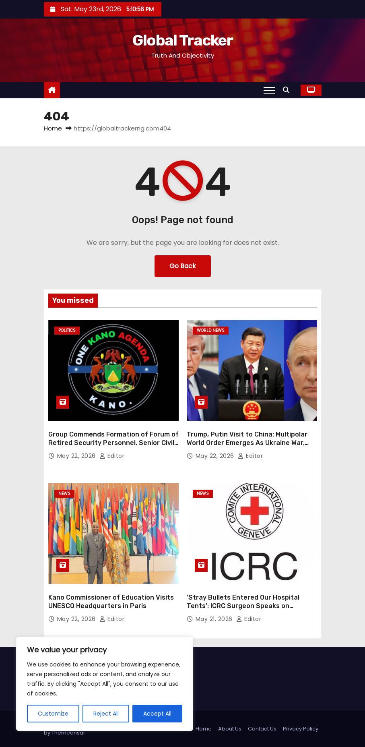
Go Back (182, 266)
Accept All (157, 714)
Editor (111, 456)
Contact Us (262, 729)
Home (53, 128)
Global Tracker (182, 40)
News (64, 493)
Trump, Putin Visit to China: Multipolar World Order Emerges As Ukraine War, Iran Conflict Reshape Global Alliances (247, 442)
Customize (53, 714)
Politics (67, 330)
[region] (104, 684)
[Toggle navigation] (269, 90)
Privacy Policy (300, 729)
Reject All (106, 714)
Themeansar (68, 733)
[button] (288, 90)
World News (211, 330)
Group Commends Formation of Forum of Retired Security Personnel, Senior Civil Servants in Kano (113, 442)
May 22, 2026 (77, 456)
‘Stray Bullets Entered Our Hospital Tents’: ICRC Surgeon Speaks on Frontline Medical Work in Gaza (243, 606)
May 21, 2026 (215, 619)
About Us (229, 729)
